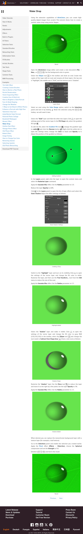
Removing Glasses (8, 141)
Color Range (54, 107)
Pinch (41, 446)
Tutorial (51, 3)
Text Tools (5, 67)
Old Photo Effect (8, 131)
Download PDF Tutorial (10, 149)
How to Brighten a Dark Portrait (13, 100)
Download (34, 3)
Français (26, 529)
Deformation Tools (8, 56)
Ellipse (41, 75)
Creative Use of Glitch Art (11, 97)
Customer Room (42, 514)
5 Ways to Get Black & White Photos (14, 107)
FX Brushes (6, 60)
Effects (4, 33)
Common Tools (7, 75)
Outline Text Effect (8, 126)
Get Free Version (43, 517)
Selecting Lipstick (8, 143)
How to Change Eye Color (11, 138)
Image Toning (7, 136)
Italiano (46, 529)
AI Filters (5, 41)
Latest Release (12, 509)
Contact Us (67, 3)
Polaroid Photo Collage (10, 116)
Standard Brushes (8, 48)
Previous (53, 498)
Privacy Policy (71, 517)
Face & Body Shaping (9, 102)
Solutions (24, 3)
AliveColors (11, 3)
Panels (4, 26)
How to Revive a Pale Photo (11, 90)
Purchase (42, 3)
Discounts (70, 514)
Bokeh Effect (6, 133)
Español (36, 529)
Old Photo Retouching (10, 145)
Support (58, 3)
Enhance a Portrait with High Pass (14, 109)
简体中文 (56, 529)
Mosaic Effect (7, 121)
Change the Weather (9, 104)
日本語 (67, 529)
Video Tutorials (7, 18)
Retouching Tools (8, 52)
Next (61, 498)
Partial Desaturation (9, 92)
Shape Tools (6, 71)
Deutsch (16, 529)
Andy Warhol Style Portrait (11, 114)
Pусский (76, 529)
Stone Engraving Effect (10, 95)
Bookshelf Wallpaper (9, 119)
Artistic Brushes (7, 63)
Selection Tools (7, 44)
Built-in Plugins (7, 37)
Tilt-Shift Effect (7, 85)
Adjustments (6, 29)
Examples (5, 82)
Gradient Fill (53, 126)
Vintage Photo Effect (9, 129)
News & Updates (13, 512)
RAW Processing (7, 78)
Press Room (71, 509)
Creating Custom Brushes (11, 87)
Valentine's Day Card (9, 112)
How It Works (7, 22)
